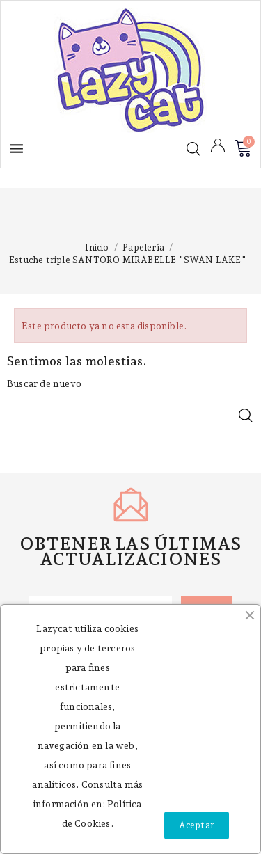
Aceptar (196, 825)
